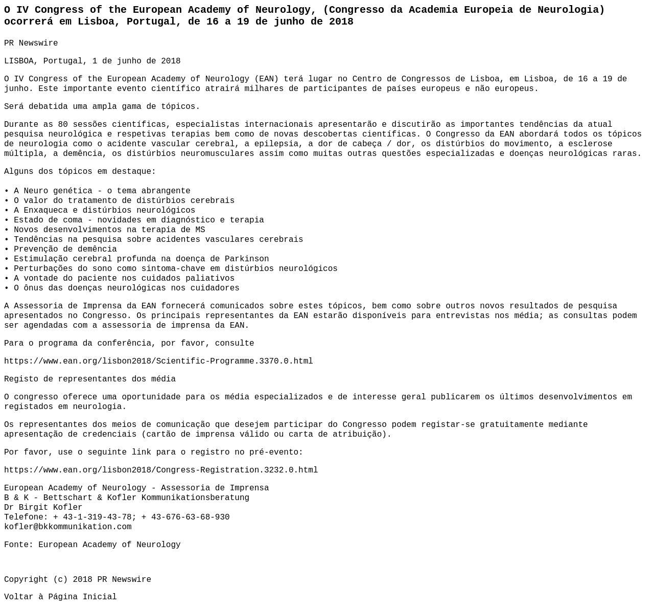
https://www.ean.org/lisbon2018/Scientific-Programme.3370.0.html (158, 361)
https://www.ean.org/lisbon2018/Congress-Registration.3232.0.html (161, 470)
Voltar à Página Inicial (60, 597)
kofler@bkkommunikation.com (68, 527)
